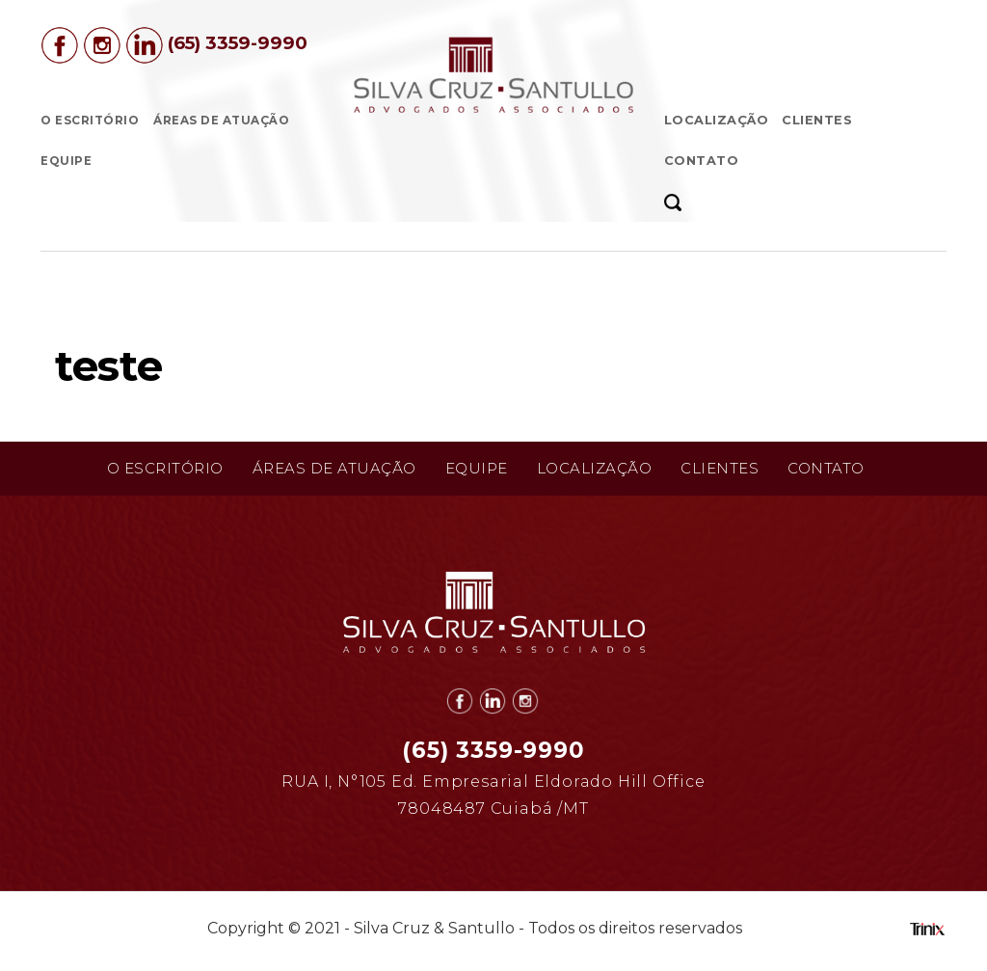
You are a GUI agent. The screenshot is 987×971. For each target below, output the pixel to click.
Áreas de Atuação (221, 120)
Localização (716, 120)
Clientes (817, 120)
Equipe (66, 161)
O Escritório (89, 120)
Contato (701, 160)
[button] (679, 201)
